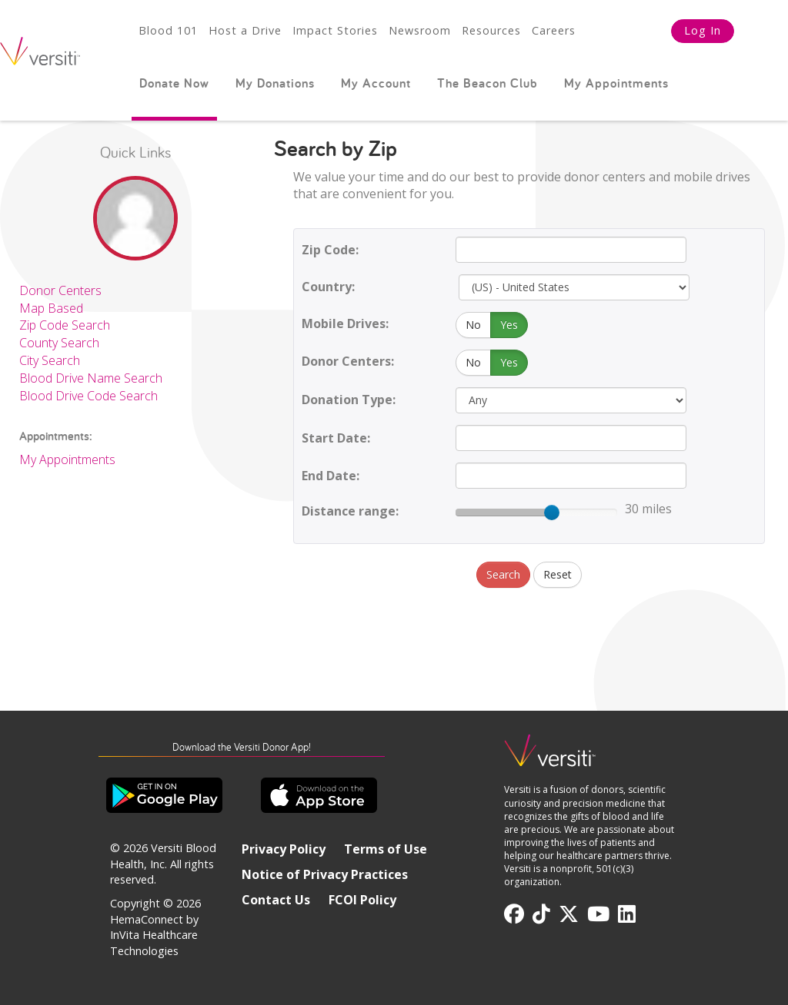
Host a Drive (245, 30)
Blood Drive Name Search (90, 378)
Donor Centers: (348, 361)
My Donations (275, 83)
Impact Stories (335, 30)
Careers (554, 30)
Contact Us (276, 899)
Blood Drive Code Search (88, 395)
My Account (376, 83)
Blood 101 (168, 30)
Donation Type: (349, 399)
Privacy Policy (284, 849)
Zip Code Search (64, 325)
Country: (328, 286)
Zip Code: (330, 249)
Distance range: (350, 510)
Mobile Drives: (345, 323)
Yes (509, 324)
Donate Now (174, 83)
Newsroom (420, 30)
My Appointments (616, 83)
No (473, 324)
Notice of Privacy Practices (325, 874)
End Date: (330, 475)
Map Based (51, 308)
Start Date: (336, 438)
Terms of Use (385, 849)
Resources (491, 30)
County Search (59, 342)
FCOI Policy (362, 899)
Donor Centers (60, 290)
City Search (49, 360)
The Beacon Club (487, 83)
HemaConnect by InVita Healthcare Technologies (154, 935)
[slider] (551, 512)
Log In (702, 30)
